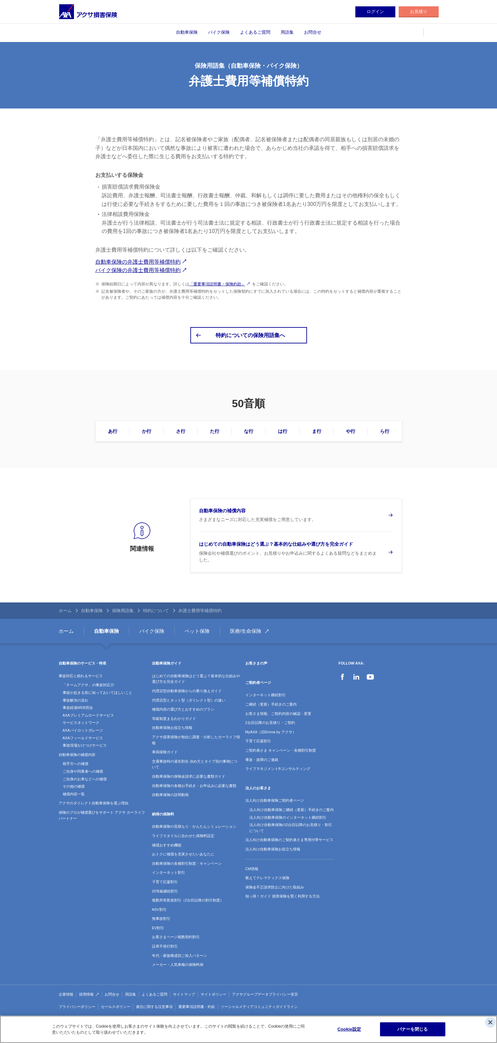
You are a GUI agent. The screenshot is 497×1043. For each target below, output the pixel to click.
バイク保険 (219, 32)
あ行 (112, 431)
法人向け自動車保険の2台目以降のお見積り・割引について (290, 828)
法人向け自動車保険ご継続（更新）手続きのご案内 (291, 810)
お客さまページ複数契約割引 (176, 937)
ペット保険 (197, 631)
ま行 (316, 431)
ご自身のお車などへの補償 (85, 779)
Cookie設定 (349, 1029)
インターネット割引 (168, 872)
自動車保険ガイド (166, 663)
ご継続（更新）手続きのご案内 (271, 704)
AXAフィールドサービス (83, 738)
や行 (350, 431)
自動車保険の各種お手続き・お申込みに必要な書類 (194, 786)
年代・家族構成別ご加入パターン (179, 956)
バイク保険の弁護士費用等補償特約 (138, 270)
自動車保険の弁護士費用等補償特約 (138, 262)
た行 (214, 431)
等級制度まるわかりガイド (174, 719)
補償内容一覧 (74, 794)
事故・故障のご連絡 (261, 760)
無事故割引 (161, 919)
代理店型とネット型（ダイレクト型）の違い (188, 700)
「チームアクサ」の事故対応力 (88, 685)
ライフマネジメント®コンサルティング (277, 769)
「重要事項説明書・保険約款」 (217, 284)
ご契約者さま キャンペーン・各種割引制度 (280, 750)
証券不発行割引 (165, 946)
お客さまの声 (256, 663)
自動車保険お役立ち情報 (172, 728)
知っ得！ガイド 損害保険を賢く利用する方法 (282, 896)
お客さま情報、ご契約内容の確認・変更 (278, 714)
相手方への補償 (75, 764)
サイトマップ (184, 994)
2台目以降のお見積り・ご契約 (270, 723)
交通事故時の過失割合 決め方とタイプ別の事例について (194, 764)
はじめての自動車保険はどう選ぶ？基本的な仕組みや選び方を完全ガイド (196, 679)
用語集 (287, 32)
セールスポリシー (115, 1007)
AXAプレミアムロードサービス (88, 715)
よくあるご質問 (255, 32)
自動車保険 (187, 32)
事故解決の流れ (75, 700)
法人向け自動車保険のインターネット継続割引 (287, 817)
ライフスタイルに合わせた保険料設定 (183, 836)
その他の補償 (74, 786)
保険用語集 (123, 610)
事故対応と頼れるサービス (81, 676)
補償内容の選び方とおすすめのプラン (183, 709)
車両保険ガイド (165, 752)
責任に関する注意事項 (154, 1007)
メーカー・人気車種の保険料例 (177, 965)
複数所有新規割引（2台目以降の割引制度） (188, 900)
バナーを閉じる (412, 1029)
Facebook (342, 677)
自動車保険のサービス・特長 (82, 663)
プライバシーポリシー (77, 1007)
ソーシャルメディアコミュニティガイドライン (259, 1007)
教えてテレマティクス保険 (267, 878)
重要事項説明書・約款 (196, 1007)
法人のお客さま (258, 788)
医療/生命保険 (245, 631)
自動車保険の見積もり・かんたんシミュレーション (194, 826)
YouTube (370, 677)
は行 (282, 431)
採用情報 (86, 994)
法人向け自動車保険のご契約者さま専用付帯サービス (289, 840)
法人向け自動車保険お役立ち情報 (272, 849)
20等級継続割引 (165, 891)
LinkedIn (356, 677)
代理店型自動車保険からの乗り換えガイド (187, 691)
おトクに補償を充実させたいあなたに (183, 854)
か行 (146, 431)
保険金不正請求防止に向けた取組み (274, 887)
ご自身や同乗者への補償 (83, 771)
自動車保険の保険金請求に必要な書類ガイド (188, 776)
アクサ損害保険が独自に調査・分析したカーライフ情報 (196, 740)
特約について (156, 610)
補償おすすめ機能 (166, 845)
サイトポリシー (213, 994)
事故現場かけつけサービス (85, 745)
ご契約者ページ (258, 683)
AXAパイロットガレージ (83, 730)
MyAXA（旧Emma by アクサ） (270, 732)
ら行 (384, 431)
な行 (248, 431)
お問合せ (312, 32)
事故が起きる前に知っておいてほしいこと (97, 693)
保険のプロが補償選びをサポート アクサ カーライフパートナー (102, 815)
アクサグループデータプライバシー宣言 (265, 994)
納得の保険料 (163, 814)
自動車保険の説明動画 (170, 795)
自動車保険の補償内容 (77, 755)
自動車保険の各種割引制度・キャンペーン (187, 863)
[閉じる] (490, 1022)
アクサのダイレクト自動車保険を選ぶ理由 (93, 803)
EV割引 (158, 928)
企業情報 (66, 994)
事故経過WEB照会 (78, 708)
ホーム (65, 610)
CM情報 (251, 869)
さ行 (180, 431)
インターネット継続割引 (265, 695)
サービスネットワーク (81, 723)
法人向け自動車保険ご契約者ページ (274, 800)
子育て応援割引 (165, 882)
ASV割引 (159, 909)
